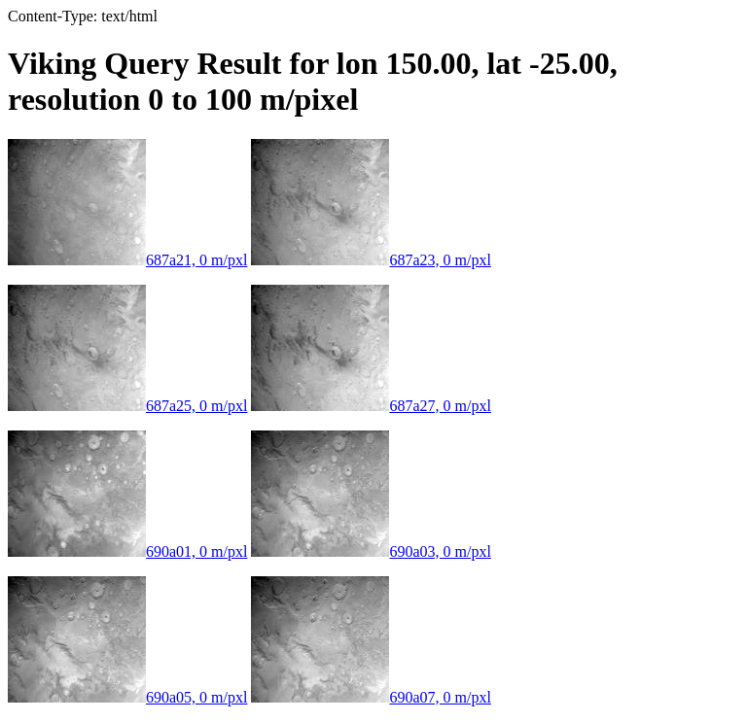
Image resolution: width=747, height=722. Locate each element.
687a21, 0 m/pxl (127, 260)
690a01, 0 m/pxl (127, 551)
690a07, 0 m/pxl (370, 697)
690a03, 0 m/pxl (370, 551)
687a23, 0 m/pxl (370, 260)
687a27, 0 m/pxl (370, 405)
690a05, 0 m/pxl (127, 697)
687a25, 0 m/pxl (127, 405)
